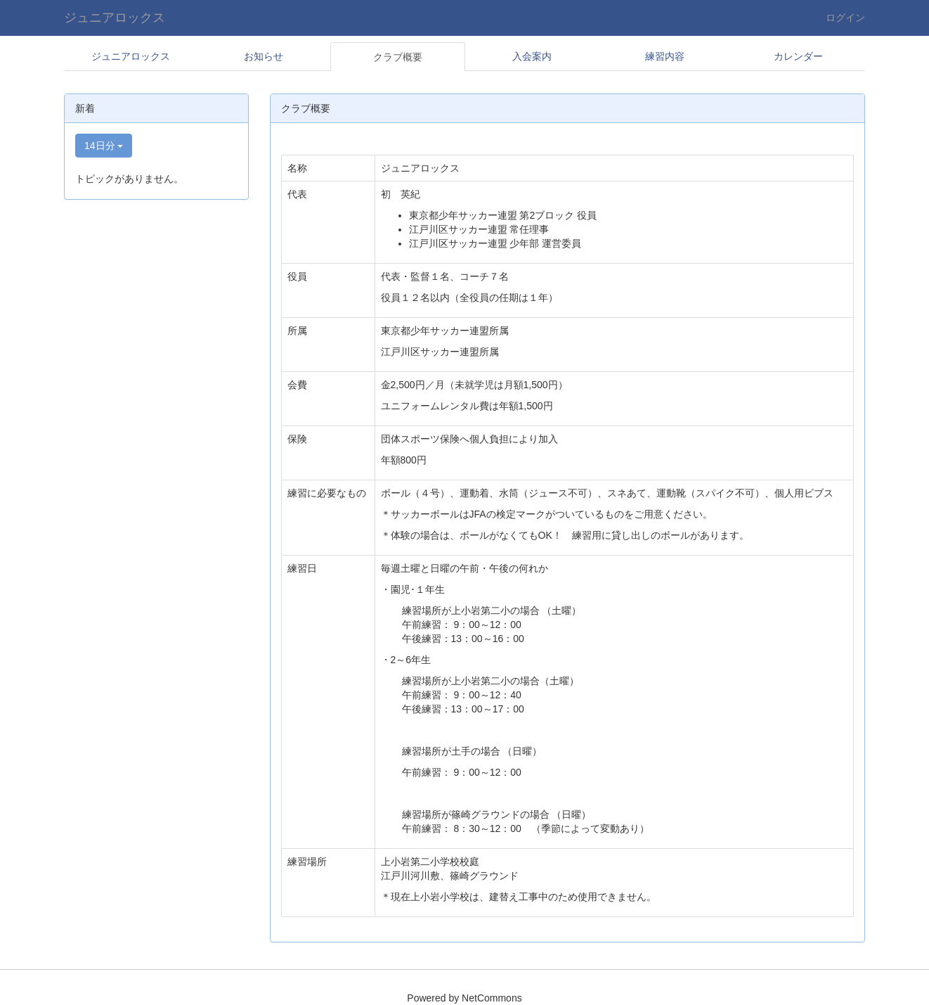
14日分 (103, 145)
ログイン (845, 17)
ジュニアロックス (114, 18)
